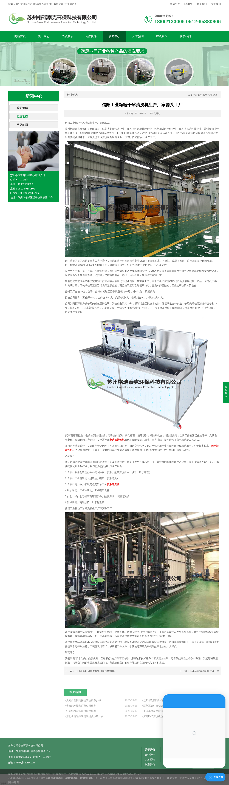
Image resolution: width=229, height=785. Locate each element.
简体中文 (175, 3)
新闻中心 (114, 36)
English (188, 3)
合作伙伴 (91, 36)
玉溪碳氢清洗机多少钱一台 (204, 671)
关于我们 (216, 3)
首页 (190, 95)
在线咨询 (161, 36)
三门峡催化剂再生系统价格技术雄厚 (95, 671)
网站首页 (20, 36)
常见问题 (22, 124)
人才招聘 (138, 36)
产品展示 (67, 36)
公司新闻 (22, 107)
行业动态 (22, 116)
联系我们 (202, 3)
